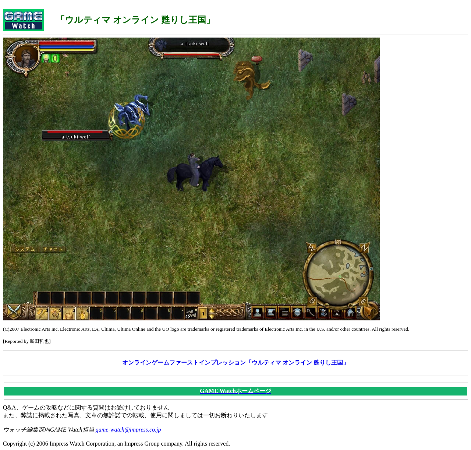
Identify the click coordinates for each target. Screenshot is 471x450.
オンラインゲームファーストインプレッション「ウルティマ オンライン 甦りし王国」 (235, 362)
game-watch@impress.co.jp (128, 429)
